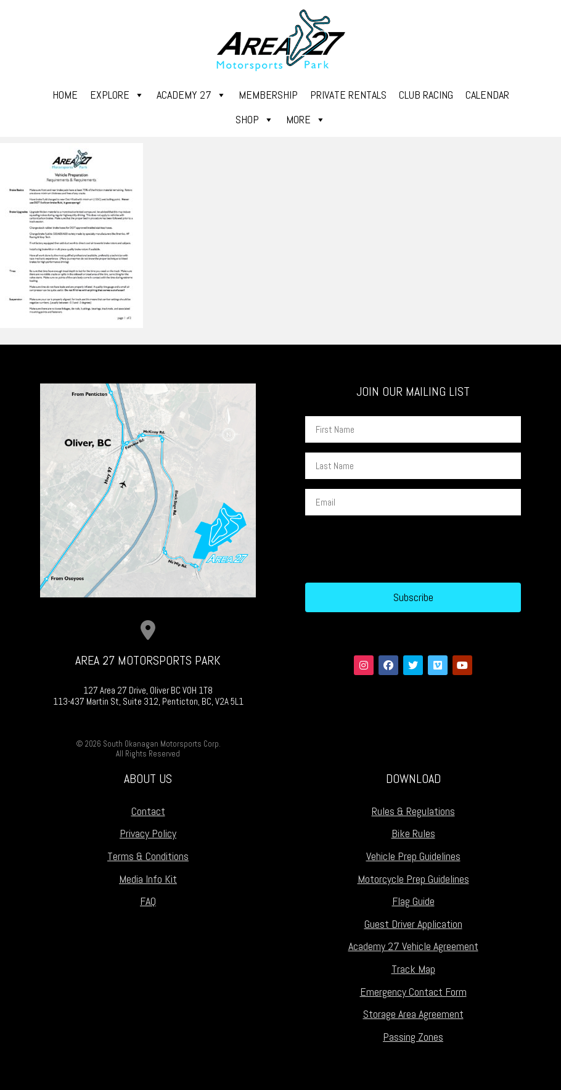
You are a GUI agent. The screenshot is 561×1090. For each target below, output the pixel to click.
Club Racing (426, 95)
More (306, 119)
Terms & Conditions (148, 856)
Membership (268, 95)
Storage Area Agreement (413, 1014)
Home (65, 95)
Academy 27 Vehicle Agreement (413, 946)
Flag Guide (413, 901)
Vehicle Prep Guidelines (413, 856)
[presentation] (399, 549)
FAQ (148, 901)
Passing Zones (413, 1037)
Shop (254, 119)
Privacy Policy (148, 833)
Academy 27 (191, 95)
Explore (117, 95)
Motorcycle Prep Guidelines (413, 879)
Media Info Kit (148, 879)
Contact (148, 811)
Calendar (487, 95)
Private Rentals (348, 95)
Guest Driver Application (413, 924)
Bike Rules (413, 833)
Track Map (413, 969)
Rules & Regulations (413, 811)
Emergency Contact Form (413, 992)
